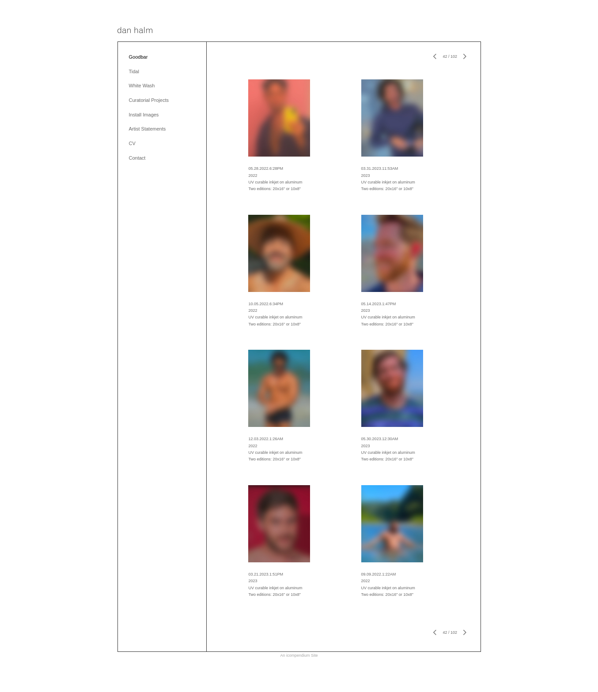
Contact (137, 158)
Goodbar (138, 57)
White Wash (142, 85)
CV (132, 143)
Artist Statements (147, 128)
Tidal (134, 71)
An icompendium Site (299, 655)
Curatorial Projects (149, 100)
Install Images (144, 114)
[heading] (134, 30)
